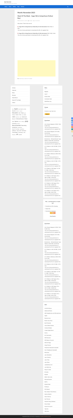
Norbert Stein (47, 384)
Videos (13, 102)
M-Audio (46, 372)
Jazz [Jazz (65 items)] (13, 117)
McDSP (46, 374)
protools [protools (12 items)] (18, 123)
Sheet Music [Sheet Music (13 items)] (20, 127)
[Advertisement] (36, 68)
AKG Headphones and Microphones (53, 313)
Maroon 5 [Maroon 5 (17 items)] (14, 118)
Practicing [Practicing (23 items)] (14, 123)
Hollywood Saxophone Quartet (51, 347)
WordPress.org (48, 101)
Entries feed (47, 96)
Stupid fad (48, 208)
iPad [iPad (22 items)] (20, 114)
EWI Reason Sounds (49, 340)
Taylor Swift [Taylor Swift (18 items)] (19, 130)
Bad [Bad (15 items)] (19, 109)
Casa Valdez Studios (49, 325)
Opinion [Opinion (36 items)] (16, 121)
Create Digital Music (49, 330)
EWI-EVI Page (48, 342)
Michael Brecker (48, 379)
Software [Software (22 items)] (14, 130)
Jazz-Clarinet (48, 357)
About (6, 6)
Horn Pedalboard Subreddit (51, 350)
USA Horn (47, 411)
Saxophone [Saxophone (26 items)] (14, 127)
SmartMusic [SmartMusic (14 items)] (22, 129)
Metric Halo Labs (48, 377)
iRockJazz (47, 352)
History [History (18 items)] (13, 114)
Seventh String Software (50, 401)
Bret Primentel (48, 323)
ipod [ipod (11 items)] (22, 114)
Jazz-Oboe (47, 362)
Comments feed (48, 99)
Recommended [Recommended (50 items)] (16, 125)
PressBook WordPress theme (45, 416)
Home (10, 6)
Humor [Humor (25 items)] (17, 114)
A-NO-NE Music (48, 308)
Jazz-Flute (47, 359)
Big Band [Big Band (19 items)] (14, 110)
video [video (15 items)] (24, 132)
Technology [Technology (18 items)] (20, 132)
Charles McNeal (48, 328)
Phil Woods (47, 389)
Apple (46, 315)
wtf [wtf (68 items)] (17, 134)
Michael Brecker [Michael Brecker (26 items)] (20, 118)
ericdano (31, 20)
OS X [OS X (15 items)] (20, 121)
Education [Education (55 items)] (15, 113)
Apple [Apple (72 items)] (16, 109)
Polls (18, 6)
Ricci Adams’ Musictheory (50, 391)
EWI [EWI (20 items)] (19, 112)
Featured (14, 90)
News (13, 92)
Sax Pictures (47, 399)
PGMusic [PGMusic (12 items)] (22, 121)
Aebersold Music (48, 310)
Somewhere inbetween (51, 211)
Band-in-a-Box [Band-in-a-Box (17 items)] (23, 109)
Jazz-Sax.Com (7, 2)
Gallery (14, 6)
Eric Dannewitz (48, 335)
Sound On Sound (48, 406)
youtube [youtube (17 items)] (20, 134)
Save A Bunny (48, 396)
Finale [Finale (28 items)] (22, 112)
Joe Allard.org (48, 367)
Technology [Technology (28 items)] (15, 132)
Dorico (46, 332)
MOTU (46, 382)
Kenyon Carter (48, 369)
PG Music (47, 386)
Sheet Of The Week (28, 78)
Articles (22, 6)
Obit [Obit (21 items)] (13, 121)
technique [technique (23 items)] (24, 130)
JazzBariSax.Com (48, 364)
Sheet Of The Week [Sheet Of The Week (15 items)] (15, 129)
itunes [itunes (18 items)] (25, 114)
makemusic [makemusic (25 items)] (24, 116)
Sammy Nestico (48, 394)
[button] (72, 118)
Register (46, 91)
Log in (46, 94)
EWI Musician (48, 337)
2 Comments (37, 20)
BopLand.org (47, 318)
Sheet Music (21, 78)
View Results (53, 216)
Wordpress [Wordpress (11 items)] (14, 134)
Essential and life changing (52, 206)
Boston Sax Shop (48, 320)
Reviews (14, 95)
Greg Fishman (48, 345)
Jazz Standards (48, 355)
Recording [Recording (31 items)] (23, 125)
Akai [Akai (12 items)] (13, 109)
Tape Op (46, 408)
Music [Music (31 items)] (25, 118)
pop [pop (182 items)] (26, 121)
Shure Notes (47, 404)
